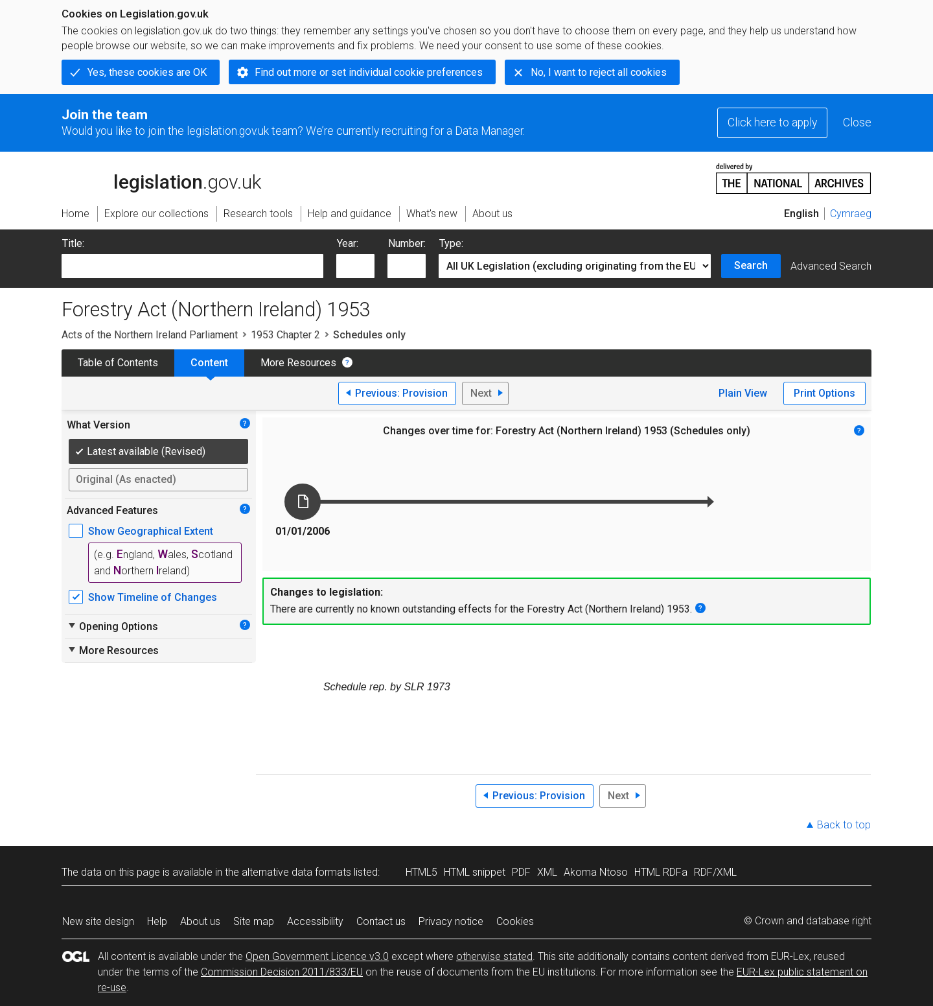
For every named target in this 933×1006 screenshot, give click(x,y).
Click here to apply (772, 122)
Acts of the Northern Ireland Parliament (150, 335)
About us (200, 921)
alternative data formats (296, 872)
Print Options (824, 393)
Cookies (515, 921)
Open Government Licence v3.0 (317, 956)
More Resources (298, 363)
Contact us (381, 921)
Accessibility (315, 921)
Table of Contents (118, 363)
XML (547, 872)
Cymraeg (850, 213)
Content (209, 363)
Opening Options (112, 626)
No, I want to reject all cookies (599, 72)
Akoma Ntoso (596, 872)
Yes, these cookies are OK (147, 72)
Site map (253, 921)
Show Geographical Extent (150, 531)
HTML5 (421, 872)
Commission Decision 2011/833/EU (282, 972)
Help (157, 921)
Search (751, 265)
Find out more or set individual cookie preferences (369, 72)
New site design (98, 921)
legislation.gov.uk (161, 177)
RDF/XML (715, 872)
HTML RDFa (660, 872)
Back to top (844, 825)
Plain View (743, 393)
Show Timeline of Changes (152, 597)
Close (857, 122)
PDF (521, 872)
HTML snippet (474, 872)
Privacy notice (451, 921)
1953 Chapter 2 (285, 335)
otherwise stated (494, 956)
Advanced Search (830, 266)
